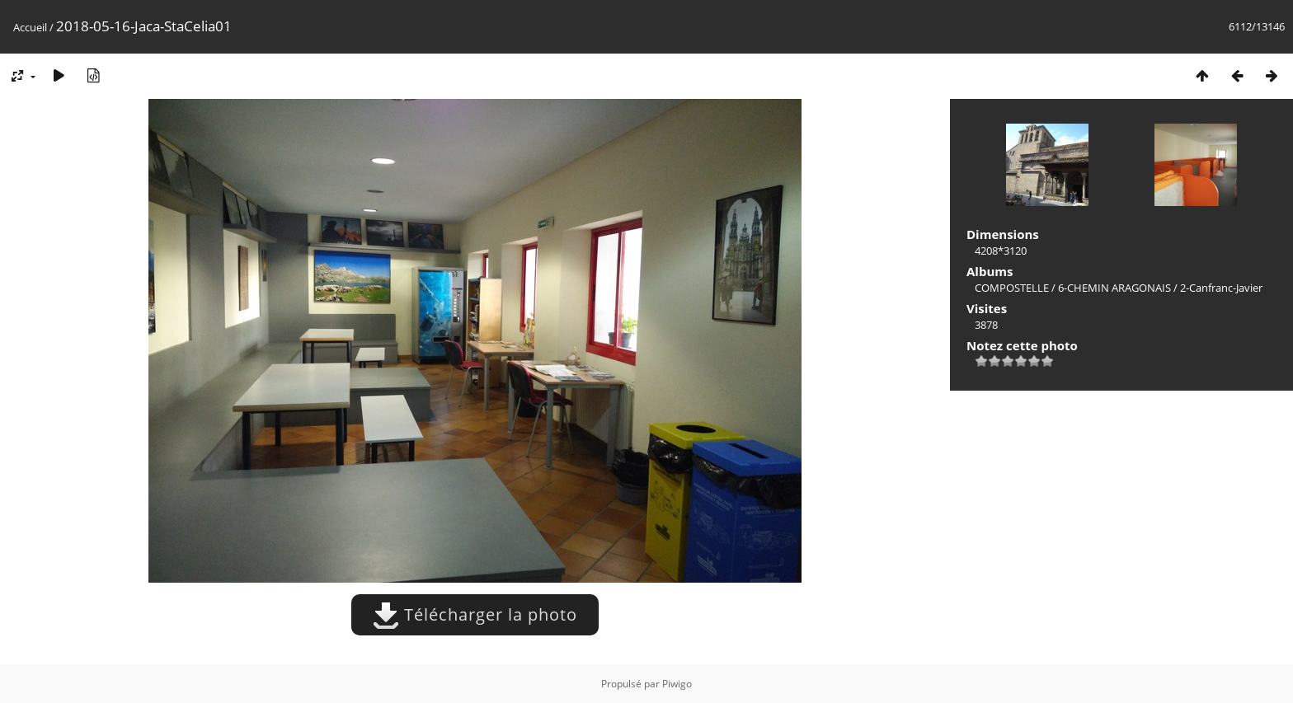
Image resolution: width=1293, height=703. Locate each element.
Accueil (30, 27)
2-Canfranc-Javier (1221, 287)
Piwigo (677, 684)
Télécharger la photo (475, 614)
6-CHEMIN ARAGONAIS (1114, 287)
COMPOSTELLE (1012, 287)
